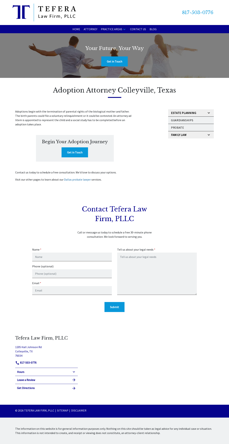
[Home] (76, 29)
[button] (124, 29)
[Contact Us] (138, 29)
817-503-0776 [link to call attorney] (25, 362)
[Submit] (114, 307)
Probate (177, 127)
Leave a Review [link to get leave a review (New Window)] (46, 380)
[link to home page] (44, 12)
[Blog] (153, 29)
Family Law (178, 135)
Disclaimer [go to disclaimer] (78, 410)
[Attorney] (90, 29)
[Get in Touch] (114, 61)
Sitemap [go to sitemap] (62, 410)
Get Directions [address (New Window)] (46, 388)
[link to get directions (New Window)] (46, 350)
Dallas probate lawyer (77, 179)
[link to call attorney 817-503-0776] (197, 12)
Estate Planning (183, 113)
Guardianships (182, 120)
